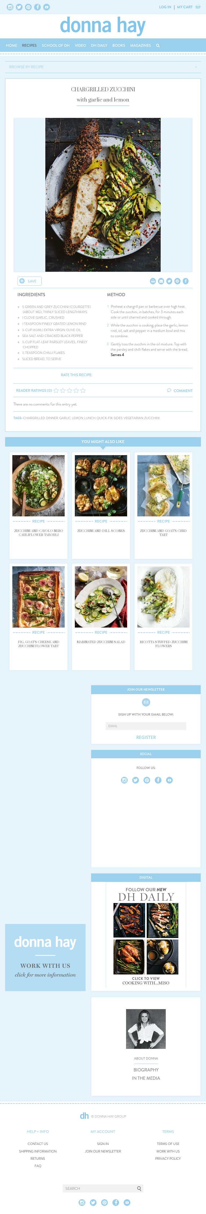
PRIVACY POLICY (168, 1159)
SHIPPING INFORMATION (38, 1151)
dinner (52, 418)
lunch (89, 418)
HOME (11, 45)
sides (118, 418)
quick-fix (105, 418)
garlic (65, 418)
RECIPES (29, 45)
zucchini (152, 418)
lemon (77, 418)
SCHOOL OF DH (56, 45)
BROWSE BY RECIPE (26, 67)
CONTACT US (38, 1144)
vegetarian (133, 418)
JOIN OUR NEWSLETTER (103, 1151)
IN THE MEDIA (146, 1078)
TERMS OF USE (168, 1144)
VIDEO (80, 45)
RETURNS (38, 1159)
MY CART (185, 7)
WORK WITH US (168, 1151)
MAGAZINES (140, 45)
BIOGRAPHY (146, 1070)
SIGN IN (103, 1144)
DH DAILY (99, 45)
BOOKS (118, 45)
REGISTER (146, 737)
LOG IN (165, 7)
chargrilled (34, 418)
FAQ (38, 1166)
